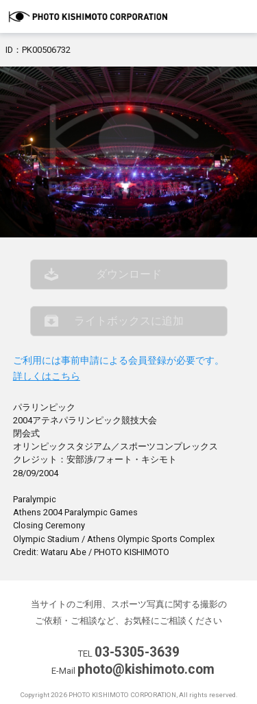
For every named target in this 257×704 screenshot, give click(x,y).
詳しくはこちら (46, 376)
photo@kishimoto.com (146, 669)
